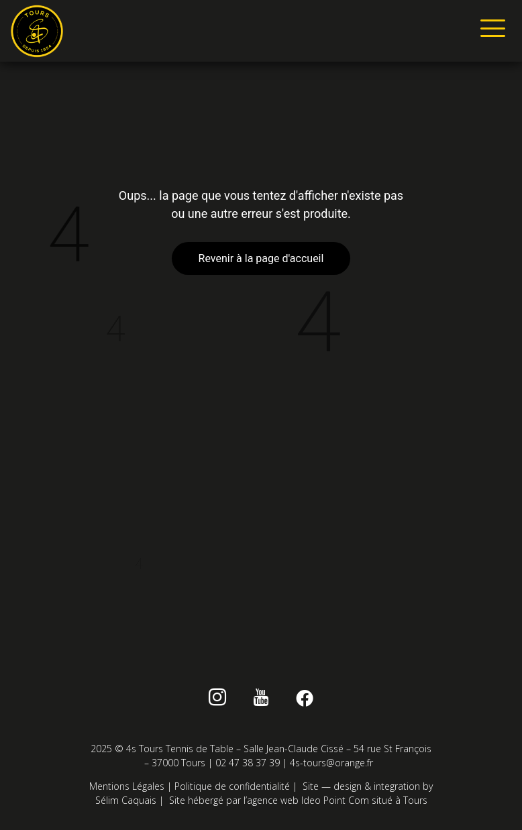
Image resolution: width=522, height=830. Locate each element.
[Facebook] (304, 700)
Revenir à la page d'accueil (261, 258)
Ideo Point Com (335, 800)
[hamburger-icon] (490, 31)
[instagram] (218, 700)
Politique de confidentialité (232, 786)
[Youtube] (261, 700)
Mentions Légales (126, 786)
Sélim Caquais (125, 800)
